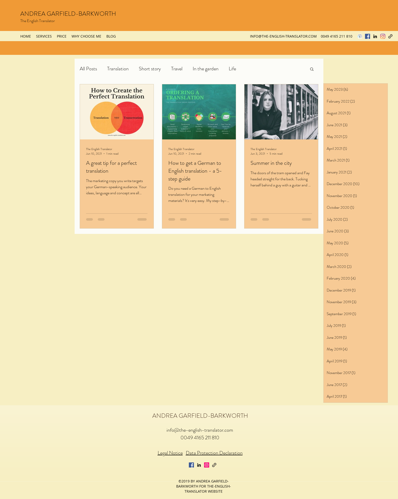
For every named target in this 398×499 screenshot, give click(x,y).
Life (232, 68)
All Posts (88, 68)
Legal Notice (170, 453)
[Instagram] (382, 36)
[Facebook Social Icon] (367, 36)
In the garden (206, 68)
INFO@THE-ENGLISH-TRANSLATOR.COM (283, 36)
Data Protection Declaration (214, 453)
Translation (118, 68)
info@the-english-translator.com (200, 430)
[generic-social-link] (390, 36)
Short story (150, 68)
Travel (177, 68)
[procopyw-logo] (359, 36)
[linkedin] (375, 36)
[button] (311, 69)
